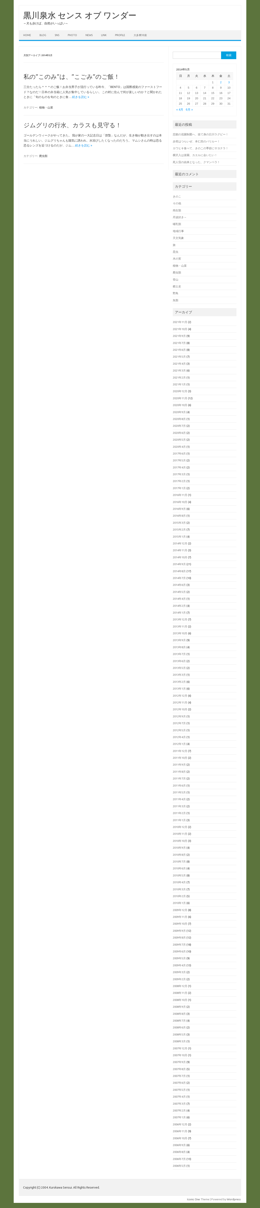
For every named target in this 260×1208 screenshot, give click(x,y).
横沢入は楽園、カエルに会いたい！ (195, 155)
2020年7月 (179, 425)
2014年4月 (179, 598)
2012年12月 (180, 695)
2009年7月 (179, 944)
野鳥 (175, 293)
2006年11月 (180, 1131)
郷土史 (177, 286)
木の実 (177, 258)
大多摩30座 (140, 35)
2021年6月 (179, 349)
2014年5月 (179, 591)
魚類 (175, 300)
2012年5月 (179, 730)
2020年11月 (180, 398)
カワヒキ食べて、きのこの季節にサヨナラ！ (200, 148)
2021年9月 (179, 335)
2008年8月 (179, 1013)
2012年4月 (179, 737)
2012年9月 (179, 716)
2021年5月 (179, 356)
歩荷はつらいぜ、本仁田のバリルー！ (196, 141)
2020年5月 (179, 439)
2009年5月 (179, 958)
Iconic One (193, 1199)
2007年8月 (179, 1069)
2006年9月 (179, 1145)
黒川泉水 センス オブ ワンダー (79, 15)
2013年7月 (179, 653)
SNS (57, 35)
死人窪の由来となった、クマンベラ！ (196, 162)
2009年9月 (179, 930)
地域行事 (178, 231)
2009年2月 (179, 979)
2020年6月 (179, 432)
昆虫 (175, 251)
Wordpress (234, 1199)
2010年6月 (179, 868)
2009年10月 (180, 923)
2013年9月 (179, 640)
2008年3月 (179, 1041)
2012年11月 (180, 702)
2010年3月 (179, 889)
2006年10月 (180, 1138)
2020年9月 (179, 412)
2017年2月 (179, 481)
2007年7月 (179, 1075)
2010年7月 (179, 861)
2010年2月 (179, 896)
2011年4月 (179, 799)
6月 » (189, 109)
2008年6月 (179, 1027)
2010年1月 (179, 902)
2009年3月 (179, 972)
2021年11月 (180, 321)
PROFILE (120, 35)
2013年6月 (179, 661)
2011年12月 (180, 750)
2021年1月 (179, 384)
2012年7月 (179, 723)
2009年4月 (179, 965)
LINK (103, 35)
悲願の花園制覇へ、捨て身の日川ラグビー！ (200, 134)
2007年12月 (180, 1048)
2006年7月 (179, 1158)
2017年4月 (179, 467)
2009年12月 (180, 909)
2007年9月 (179, 1061)
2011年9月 (179, 764)
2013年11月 (180, 626)
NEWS (89, 35)
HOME (27, 35)
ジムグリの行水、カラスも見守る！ (72, 125)
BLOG (43, 35)
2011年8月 (179, 771)
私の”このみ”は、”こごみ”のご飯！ (72, 76)
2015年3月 (179, 522)
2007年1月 (179, 1117)
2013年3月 (179, 674)
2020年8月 (179, 418)
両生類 (177, 210)
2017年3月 (179, 474)
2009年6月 (179, 951)
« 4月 (179, 109)
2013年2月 (179, 681)
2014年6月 (179, 584)
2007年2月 (179, 1110)
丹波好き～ (180, 217)
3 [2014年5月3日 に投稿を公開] (229, 82)
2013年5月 (179, 667)
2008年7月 (179, 1020)
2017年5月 (179, 460)
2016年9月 (179, 508)
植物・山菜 (46, 107)
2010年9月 (179, 847)
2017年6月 (179, 453)
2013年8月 (179, 647)
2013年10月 (180, 633)
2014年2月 (179, 605)
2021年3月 (179, 370)
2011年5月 (179, 792)
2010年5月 (179, 875)
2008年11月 (180, 992)
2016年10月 (180, 501)
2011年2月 (179, 813)
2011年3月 (179, 806)
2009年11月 (180, 916)
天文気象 (178, 237)
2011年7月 (179, 778)
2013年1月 (179, 688)
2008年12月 (180, 985)
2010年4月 (179, 882)
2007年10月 (180, 1055)
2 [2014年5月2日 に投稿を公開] (221, 82)
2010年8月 (179, 854)
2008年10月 (180, 999)
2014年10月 (180, 557)
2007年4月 (179, 1096)
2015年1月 (179, 536)
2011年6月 (179, 785)
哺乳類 (177, 223)
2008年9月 (179, 1006)
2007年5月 (179, 1089)
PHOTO (72, 35)
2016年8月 (179, 515)
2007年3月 (179, 1103)
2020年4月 (179, 446)
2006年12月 (180, 1124)
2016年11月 (180, 494)
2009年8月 (179, 937)
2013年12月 (180, 619)
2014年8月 (179, 571)
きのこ (177, 196)
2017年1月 (179, 488)
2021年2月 (179, 377)
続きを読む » (80, 97)
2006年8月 (179, 1151)
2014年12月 (180, 543)
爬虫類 (43, 155)
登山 (175, 279)
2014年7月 (179, 577)
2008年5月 (179, 1034)
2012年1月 (179, 743)
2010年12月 (180, 826)
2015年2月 (179, 529)
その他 (177, 203)
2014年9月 (179, 564)
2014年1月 (179, 612)
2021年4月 (179, 363)
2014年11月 (180, 550)
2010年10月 (180, 840)
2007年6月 (179, 1082)
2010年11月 (180, 833)
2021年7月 (179, 342)
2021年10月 (180, 329)
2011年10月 (180, 757)
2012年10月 (180, 709)
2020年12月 (180, 391)
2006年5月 (179, 1165)
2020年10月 (180, 405)
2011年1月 (179, 820)
